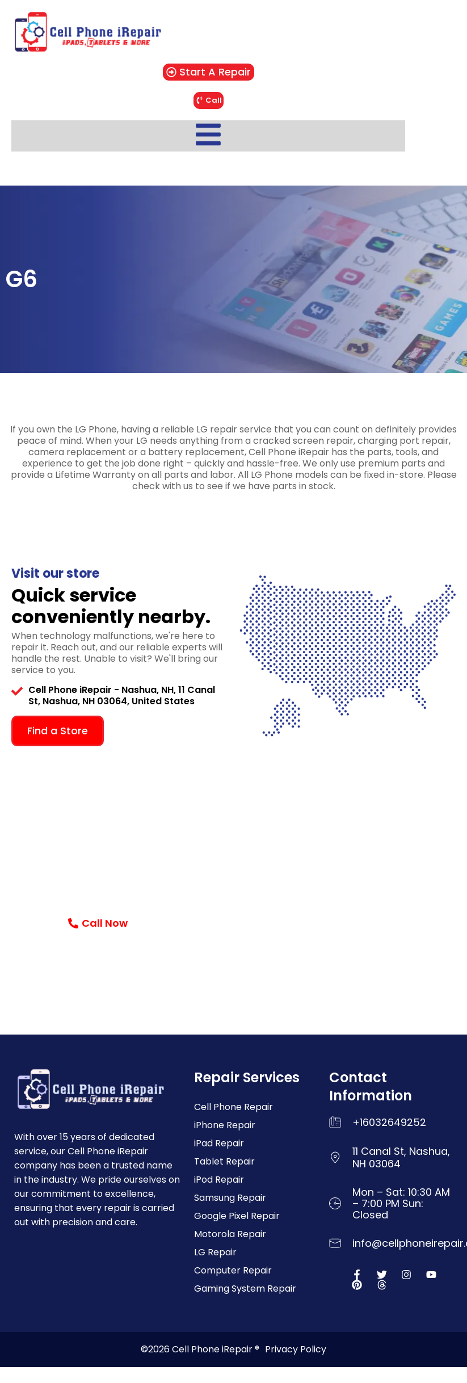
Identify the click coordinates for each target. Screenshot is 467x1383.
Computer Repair (233, 1270)
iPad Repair (219, 1143)
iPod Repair (219, 1179)
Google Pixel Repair (237, 1215)
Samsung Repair (230, 1197)
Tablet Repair (224, 1161)
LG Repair (215, 1252)
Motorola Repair (230, 1234)
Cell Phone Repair (233, 1106)
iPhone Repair (224, 1125)
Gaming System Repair (245, 1288)
